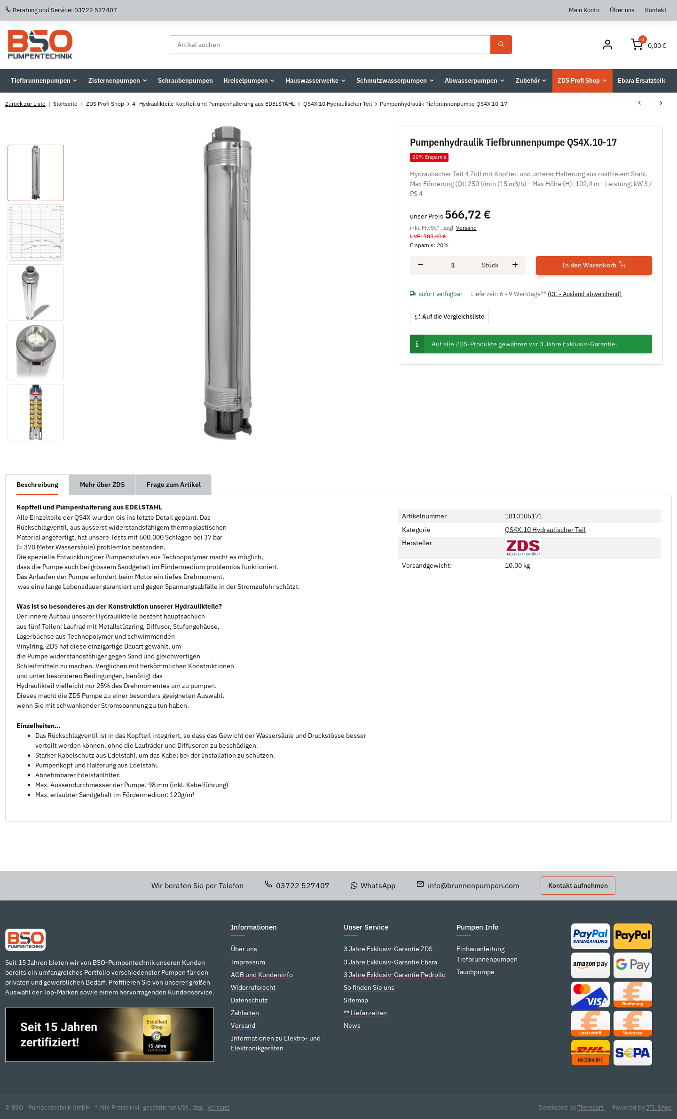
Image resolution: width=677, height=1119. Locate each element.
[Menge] (452, 265)
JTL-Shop (659, 1107)
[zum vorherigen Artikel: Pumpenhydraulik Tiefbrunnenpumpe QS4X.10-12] (639, 103)
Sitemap (356, 1000)
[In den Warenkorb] (594, 265)
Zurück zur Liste (25, 103)
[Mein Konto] (607, 45)
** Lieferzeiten (365, 1013)
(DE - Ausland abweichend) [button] (585, 294)
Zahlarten (245, 1013)
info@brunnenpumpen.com (468, 885)
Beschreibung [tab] (37, 484)
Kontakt (656, 10)
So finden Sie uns (369, 987)
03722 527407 (297, 885)
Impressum (248, 962)
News (352, 1025)
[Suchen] (330, 44)
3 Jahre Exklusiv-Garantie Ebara (390, 962)
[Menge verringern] (420, 265)
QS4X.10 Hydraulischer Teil (545, 529)
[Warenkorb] (649, 45)
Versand (466, 227)
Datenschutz (249, 1000)
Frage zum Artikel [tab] (174, 484)
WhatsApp (373, 885)
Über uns (622, 10)
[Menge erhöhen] (515, 265)
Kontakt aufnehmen (578, 885)
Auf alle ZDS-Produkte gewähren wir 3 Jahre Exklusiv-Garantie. (524, 344)
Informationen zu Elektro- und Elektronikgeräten (276, 1043)
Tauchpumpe (476, 972)
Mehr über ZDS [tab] (102, 484)
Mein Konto (584, 10)
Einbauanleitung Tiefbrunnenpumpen (487, 954)
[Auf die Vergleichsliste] (449, 317)
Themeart (591, 1107)
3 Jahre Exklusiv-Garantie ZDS (388, 949)
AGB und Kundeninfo (262, 974)
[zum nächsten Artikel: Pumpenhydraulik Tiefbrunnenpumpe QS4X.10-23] (661, 103)
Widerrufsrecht (253, 987)
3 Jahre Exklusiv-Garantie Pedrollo (395, 974)
